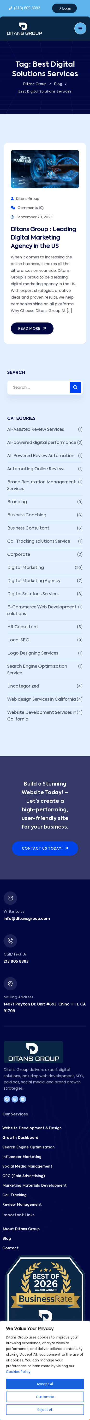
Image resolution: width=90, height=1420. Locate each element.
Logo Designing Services (32, 653)
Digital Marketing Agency (33, 581)
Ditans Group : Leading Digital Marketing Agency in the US (43, 238)
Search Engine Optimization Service (37, 669)
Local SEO (18, 640)
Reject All (45, 1409)
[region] (45, 1370)
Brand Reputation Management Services (41, 485)
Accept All (45, 1384)
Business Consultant (28, 528)
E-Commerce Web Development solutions (42, 610)
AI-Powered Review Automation (40, 456)
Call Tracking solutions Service (38, 541)
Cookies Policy (18, 1372)
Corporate (18, 554)
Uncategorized (23, 686)
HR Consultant (22, 627)
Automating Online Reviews (36, 469)
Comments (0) (27, 208)
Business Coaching (26, 515)
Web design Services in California (41, 699)
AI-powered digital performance (41, 443)
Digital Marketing (25, 568)
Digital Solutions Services (33, 594)
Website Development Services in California (41, 715)
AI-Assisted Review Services (35, 429)
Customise (45, 1396)
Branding (17, 502)
